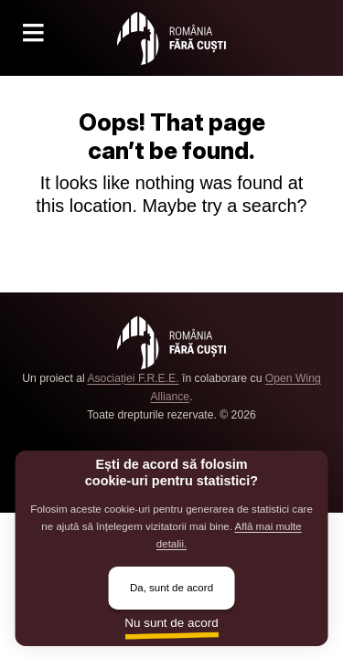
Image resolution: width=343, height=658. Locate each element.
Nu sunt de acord (171, 623)
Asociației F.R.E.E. (132, 378)
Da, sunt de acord (171, 587)
